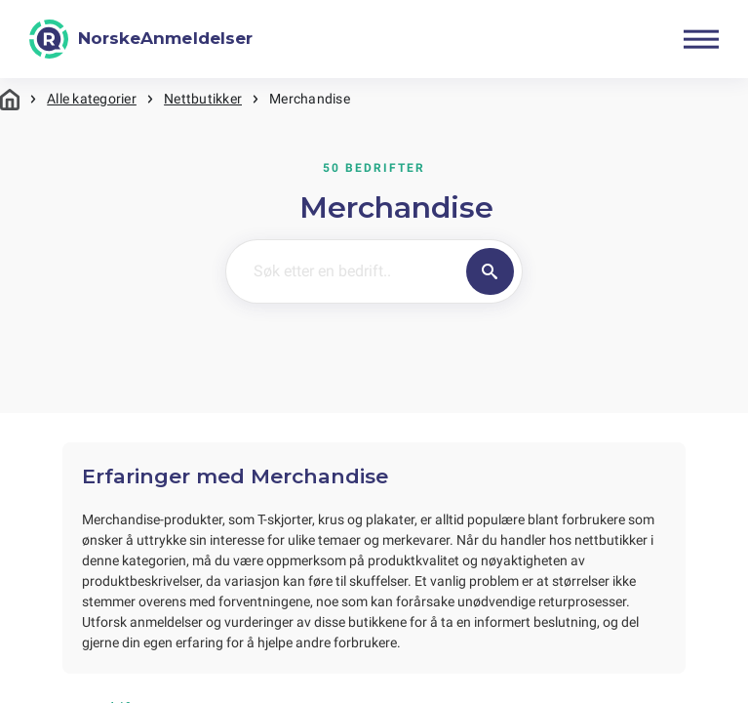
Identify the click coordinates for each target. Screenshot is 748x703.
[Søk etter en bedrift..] (342, 271)
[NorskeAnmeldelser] (141, 39)
